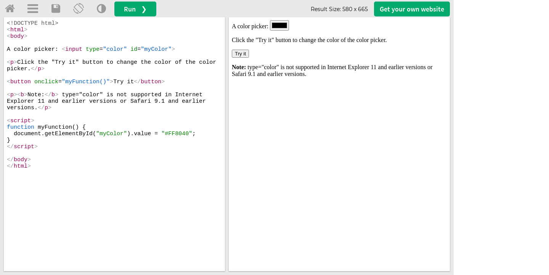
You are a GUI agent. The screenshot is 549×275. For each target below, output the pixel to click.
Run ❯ (135, 9)
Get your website (412, 9)
